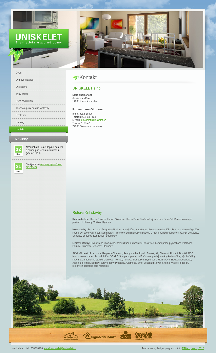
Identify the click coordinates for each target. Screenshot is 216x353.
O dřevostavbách (25, 79)
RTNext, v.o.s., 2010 (193, 348)
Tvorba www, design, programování (161, 348)
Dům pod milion (24, 101)
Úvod (19, 72)
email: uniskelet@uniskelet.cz (60, 348)
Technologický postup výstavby (32, 108)
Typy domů (22, 94)
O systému (21, 86)
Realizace (21, 115)
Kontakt (20, 129)
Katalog (20, 122)
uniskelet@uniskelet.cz (93, 120)
